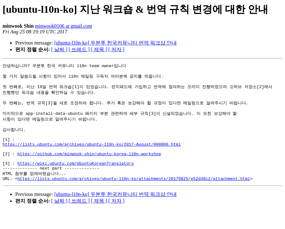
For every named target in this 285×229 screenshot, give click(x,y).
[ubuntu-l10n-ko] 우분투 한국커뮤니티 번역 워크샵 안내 (115, 42)
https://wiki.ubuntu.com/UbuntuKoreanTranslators (75, 177)
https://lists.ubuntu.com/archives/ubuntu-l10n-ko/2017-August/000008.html (92, 154)
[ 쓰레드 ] (79, 49)
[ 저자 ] (116, 49)
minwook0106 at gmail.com (63, 26)
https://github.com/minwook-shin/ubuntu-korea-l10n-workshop (89, 166)
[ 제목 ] (99, 49)
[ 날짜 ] (59, 49)
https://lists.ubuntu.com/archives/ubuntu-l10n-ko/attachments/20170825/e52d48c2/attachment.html (133, 195)
